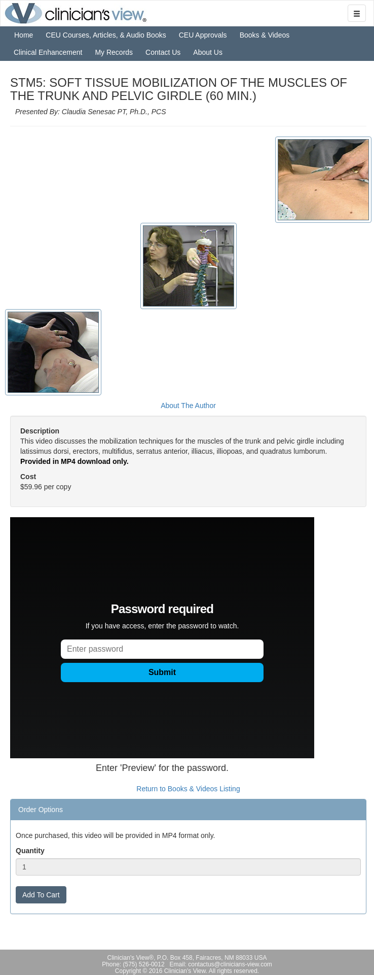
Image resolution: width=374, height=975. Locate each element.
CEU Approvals (203, 35)
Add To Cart (41, 895)
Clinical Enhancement (48, 52)
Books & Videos (265, 35)
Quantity (30, 851)
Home (23, 35)
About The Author (188, 405)
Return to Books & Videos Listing (188, 789)
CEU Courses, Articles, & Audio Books (106, 35)
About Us (207, 52)
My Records (114, 52)
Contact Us (162, 52)
